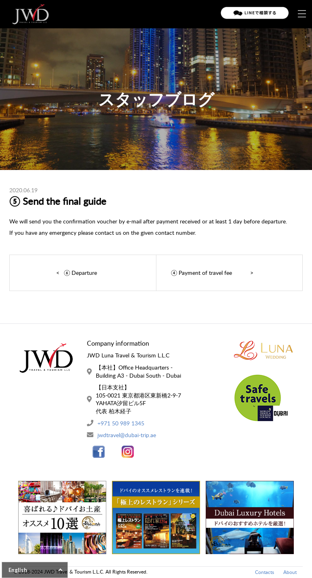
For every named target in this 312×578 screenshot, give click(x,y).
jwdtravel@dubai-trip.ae (126, 435)
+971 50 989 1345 (120, 423)
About (290, 572)
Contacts (264, 572)
